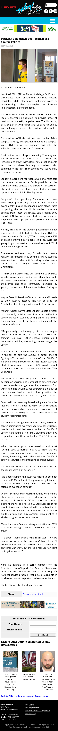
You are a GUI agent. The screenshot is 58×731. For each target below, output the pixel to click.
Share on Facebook (33, 594)
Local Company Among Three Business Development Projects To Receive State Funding (10, 671)
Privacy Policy (30, 714)
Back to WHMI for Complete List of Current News (24, 696)
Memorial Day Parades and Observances (29, 666)
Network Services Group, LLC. (38, 727)
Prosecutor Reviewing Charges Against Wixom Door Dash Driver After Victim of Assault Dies (47, 671)
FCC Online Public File (33, 705)
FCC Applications (32, 708)
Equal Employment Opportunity (37, 711)
